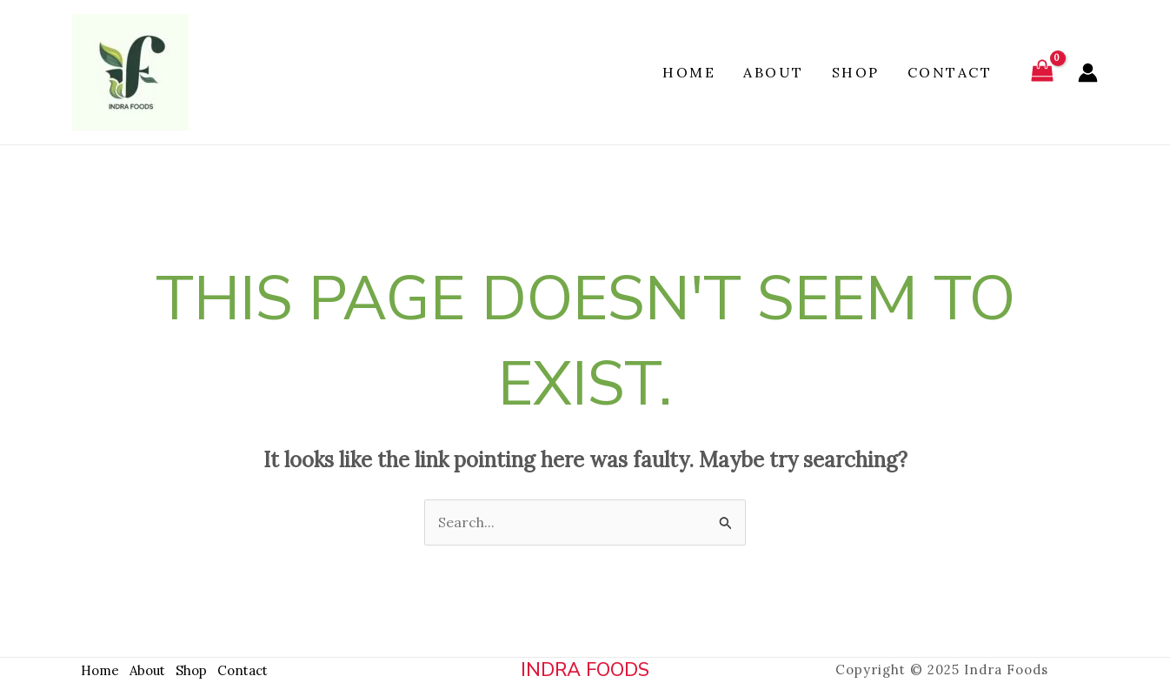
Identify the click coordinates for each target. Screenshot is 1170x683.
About (773, 72)
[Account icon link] (1088, 73)
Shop (856, 72)
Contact (950, 72)
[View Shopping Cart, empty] (1041, 72)
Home (688, 72)
